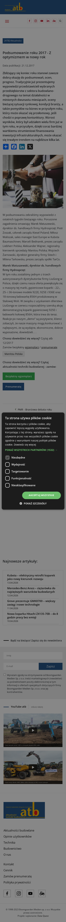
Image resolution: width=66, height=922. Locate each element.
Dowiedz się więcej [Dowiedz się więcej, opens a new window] (25, 444)
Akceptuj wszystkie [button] (41, 495)
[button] (33, 450)
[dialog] (33, 461)
